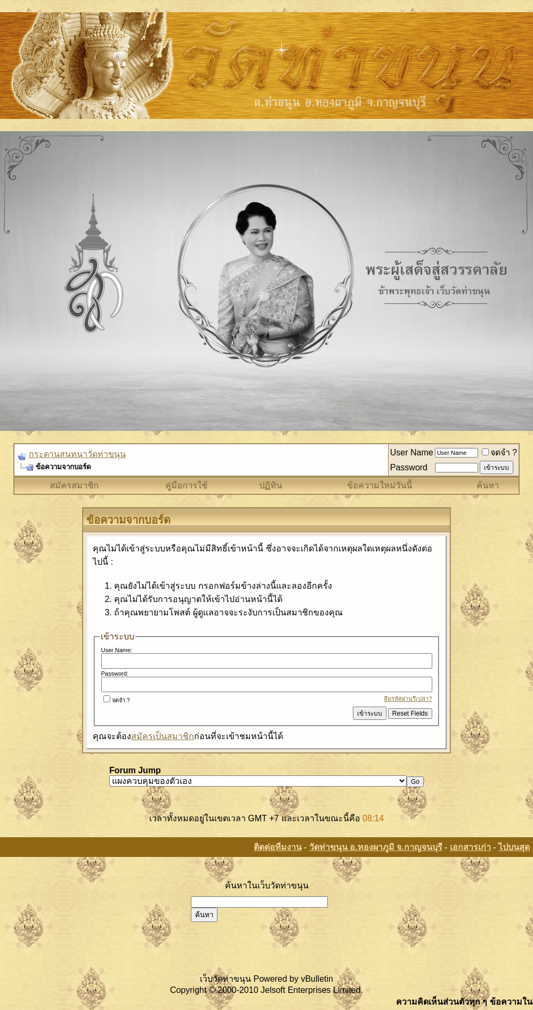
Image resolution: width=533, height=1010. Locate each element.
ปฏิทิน (270, 485)
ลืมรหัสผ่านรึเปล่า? (408, 698)
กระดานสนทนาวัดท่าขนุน (77, 454)
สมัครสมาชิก (74, 485)
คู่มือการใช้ (186, 485)
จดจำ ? (499, 452)
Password (408, 467)
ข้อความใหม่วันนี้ (379, 485)
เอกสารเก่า (470, 847)
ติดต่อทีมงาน (278, 847)
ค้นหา (488, 485)
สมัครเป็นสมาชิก (162, 736)
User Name (411, 452)
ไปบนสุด (514, 847)
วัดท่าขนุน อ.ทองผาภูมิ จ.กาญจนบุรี (375, 847)
